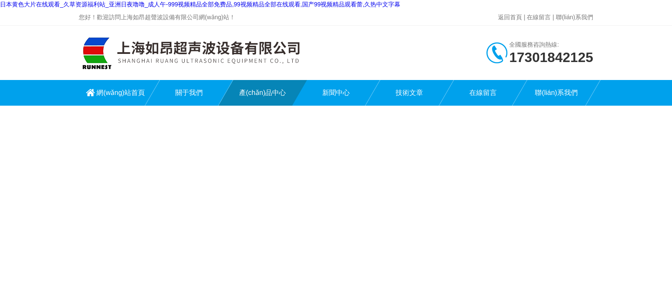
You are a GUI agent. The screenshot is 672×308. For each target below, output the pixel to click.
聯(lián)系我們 (574, 17)
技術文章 (409, 92)
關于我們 (189, 92)
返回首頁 (510, 17)
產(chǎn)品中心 (262, 92)
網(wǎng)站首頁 (120, 92)
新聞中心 (336, 92)
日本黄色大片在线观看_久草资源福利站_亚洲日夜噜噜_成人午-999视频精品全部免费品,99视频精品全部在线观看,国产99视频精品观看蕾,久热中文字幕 (200, 4)
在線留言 (539, 17)
